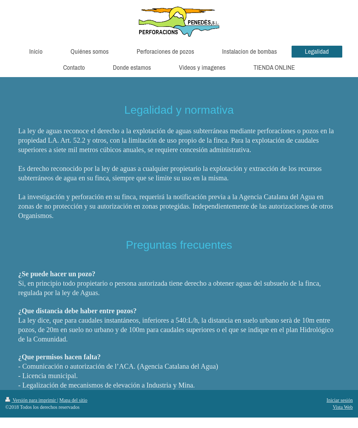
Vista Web (343, 407)
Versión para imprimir (31, 400)
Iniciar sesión (340, 400)
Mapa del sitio (73, 400)
